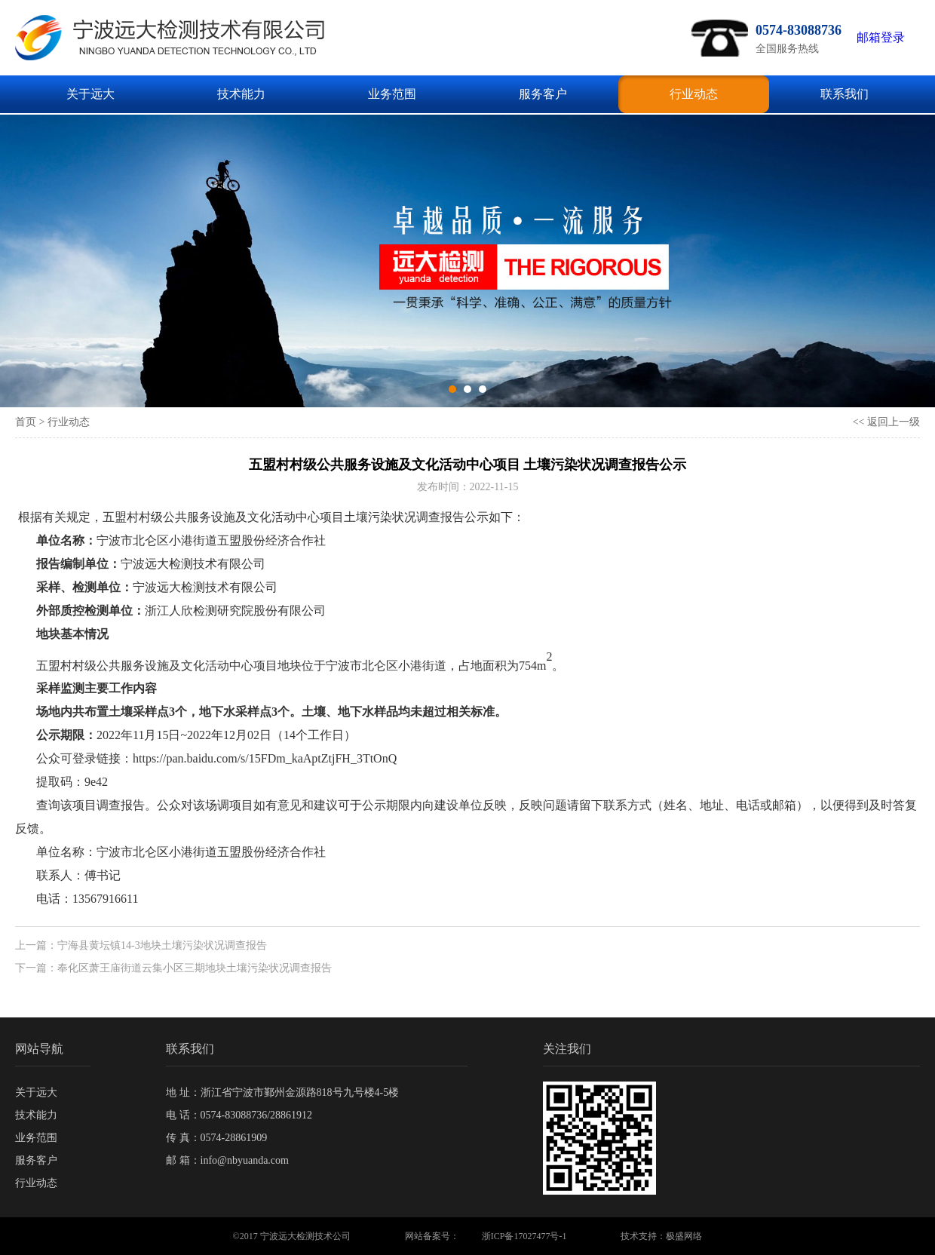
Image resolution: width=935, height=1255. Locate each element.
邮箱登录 (881, 37)
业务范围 (392, 93)
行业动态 (694, 93)
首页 (25, 422)
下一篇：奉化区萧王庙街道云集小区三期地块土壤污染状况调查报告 (173, 968)
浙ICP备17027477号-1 (524, 1236)
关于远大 (90, 93)
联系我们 (844, 93)
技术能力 (241, 93)
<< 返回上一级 (886, 422)
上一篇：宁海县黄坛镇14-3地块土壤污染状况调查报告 (141, 945)
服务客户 (543, 93)
